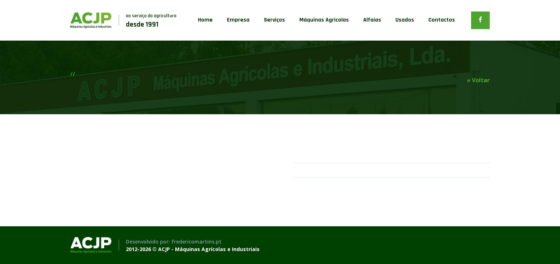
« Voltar (478, 80)
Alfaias (372, 20)
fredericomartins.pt (196, 241)
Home (205, 20)
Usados (404, 20)
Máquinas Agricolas (324, 20)
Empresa (238, 20)
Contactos (441, 20)
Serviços (274, 20)
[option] (172, 157)
